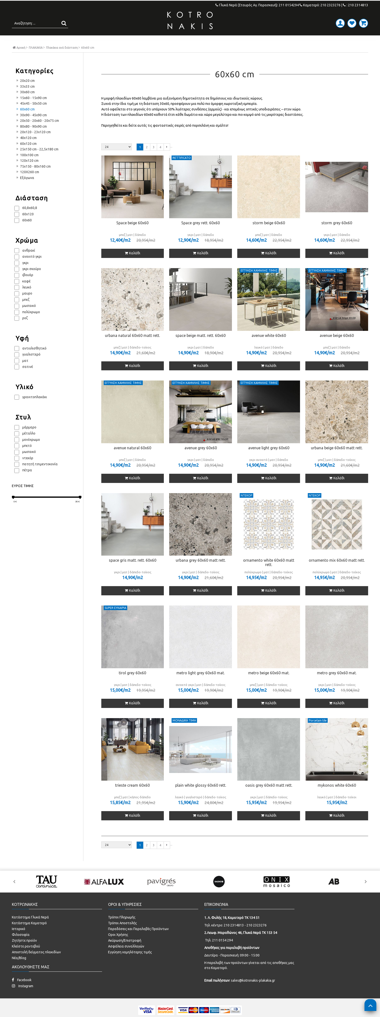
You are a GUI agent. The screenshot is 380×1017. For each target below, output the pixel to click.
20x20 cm (25, 91)
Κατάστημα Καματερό (29, 933)
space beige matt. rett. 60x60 (200, 345)
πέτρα (27, 480)
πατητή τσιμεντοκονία (40, 474)
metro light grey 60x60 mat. (200, 683)
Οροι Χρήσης (118, 945)
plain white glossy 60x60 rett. (200, 795)
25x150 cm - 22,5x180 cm (37, 159)
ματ (25, 371)
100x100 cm (27, 165)
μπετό (27, 456)
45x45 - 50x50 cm (31, 114)
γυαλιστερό (31, 364)
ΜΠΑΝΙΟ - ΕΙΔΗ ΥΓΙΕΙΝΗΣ (146, 40)
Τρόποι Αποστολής (122, 933)
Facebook (22, 990)
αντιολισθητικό (34, 358)
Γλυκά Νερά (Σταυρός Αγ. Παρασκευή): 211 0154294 (257, 5)
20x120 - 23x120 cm (33, 142)
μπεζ (25, 309)
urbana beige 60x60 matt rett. (337, 458)
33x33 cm (25, 96)
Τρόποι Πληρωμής (121, 927)
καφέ (26, 291)
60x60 (27, 230)
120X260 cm (27, 182)
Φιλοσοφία (21, 945)
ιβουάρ (27, 285)
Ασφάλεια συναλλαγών (126, 956)
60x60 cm (25, 119)
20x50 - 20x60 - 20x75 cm (37, 131)
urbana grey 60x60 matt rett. (201, 570)
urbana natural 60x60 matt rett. (132, 345)
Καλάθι (132, 263)
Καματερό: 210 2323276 (320, 5)
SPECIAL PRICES (229, 40)
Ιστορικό (18, 939)
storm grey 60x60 (336, 233)
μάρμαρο (29, 437)
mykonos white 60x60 (337, 795)
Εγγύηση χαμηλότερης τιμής (130, 962)
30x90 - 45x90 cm (31, 125)
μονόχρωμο (31, 449)
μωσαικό (29, 316)
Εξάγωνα (25, 188)
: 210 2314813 (355, 5)
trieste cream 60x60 (132, 795)
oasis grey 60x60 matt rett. (268, 795)
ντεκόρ (27, 468)
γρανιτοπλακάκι (34, 407)
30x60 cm (25, 102)
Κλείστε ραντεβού (26, 956)
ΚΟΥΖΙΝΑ (193, 40)
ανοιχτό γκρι (32, 267)
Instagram (22, 996)
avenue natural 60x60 (132, 458)
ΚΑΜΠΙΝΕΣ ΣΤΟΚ (274, 40)
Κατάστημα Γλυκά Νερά (30, 927)
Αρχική (20, 57)
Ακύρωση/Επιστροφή (124, 950)
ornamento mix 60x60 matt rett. (337, 570)
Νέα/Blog (19, 968)
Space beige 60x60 (132, 233)
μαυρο (27, 303)
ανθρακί (28, 261)
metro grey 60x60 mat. (336, 683)
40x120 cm (26, 148)
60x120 (28, 224)
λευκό (26, 297)
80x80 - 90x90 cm (31, 136)
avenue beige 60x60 (337, 345)
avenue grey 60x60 (200, 458)
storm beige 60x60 (269, 233)
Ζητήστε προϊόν (24, 950)
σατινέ (27, 377)
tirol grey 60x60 (132, 683)
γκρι (25, 273)
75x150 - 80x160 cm (33, 176)
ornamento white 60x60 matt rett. (268, 572)
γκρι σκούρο (31, 279)
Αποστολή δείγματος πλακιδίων (36, 962)
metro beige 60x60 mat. (268, 683)
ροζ (25, 328)
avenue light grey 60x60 (268, 458)
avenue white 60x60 (269, 345)
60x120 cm (26, 153)
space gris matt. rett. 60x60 (132, 570)
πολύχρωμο (31, 322)
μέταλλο (28, 443)
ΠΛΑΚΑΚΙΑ (98, 40)
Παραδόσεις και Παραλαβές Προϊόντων (138, 939)
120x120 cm (27, 171)
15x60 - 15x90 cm (31, 108)
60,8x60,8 (29, 218)
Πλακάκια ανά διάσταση (62, 57)
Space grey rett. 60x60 (200, 233)
